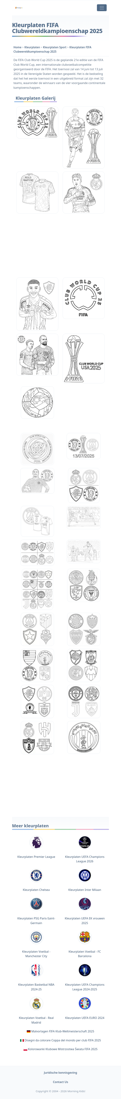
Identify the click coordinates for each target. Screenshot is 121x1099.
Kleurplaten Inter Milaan (84, 880)
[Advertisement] (60, 245)
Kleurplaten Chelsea (36, 880)
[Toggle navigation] (102, 7)
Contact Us (60, 1082)
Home (17, 47)
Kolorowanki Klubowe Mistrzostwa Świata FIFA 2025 (62, 1049)
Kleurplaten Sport (54, 47)
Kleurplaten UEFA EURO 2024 (84, 1008)
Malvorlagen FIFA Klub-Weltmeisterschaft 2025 (62, 1031)
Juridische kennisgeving (60, 1073)
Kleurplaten (32, 47)
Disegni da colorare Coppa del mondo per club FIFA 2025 (63, 1040)
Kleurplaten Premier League (36, 847)
